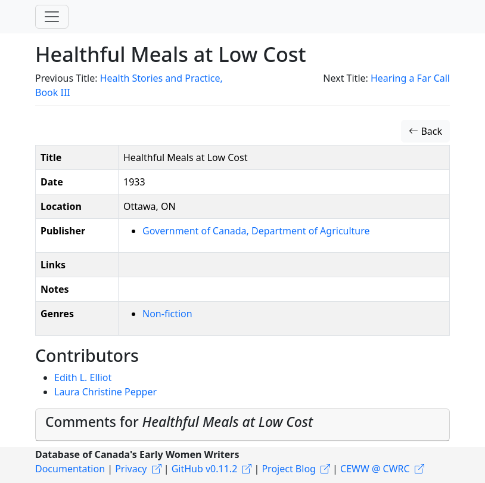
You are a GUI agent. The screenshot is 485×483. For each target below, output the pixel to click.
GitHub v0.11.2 (205, 468)
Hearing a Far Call (410, 78)
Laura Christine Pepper (105, 391)
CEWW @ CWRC (375, 468)
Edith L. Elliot (82, 377)
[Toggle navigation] (52, 17)
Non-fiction (167, 313)
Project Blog (288, 468)
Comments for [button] (179, 422)
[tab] (242, 424)
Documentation (70, 468)
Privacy (131, 468)
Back (425, 131)
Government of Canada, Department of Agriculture (256, 230)
